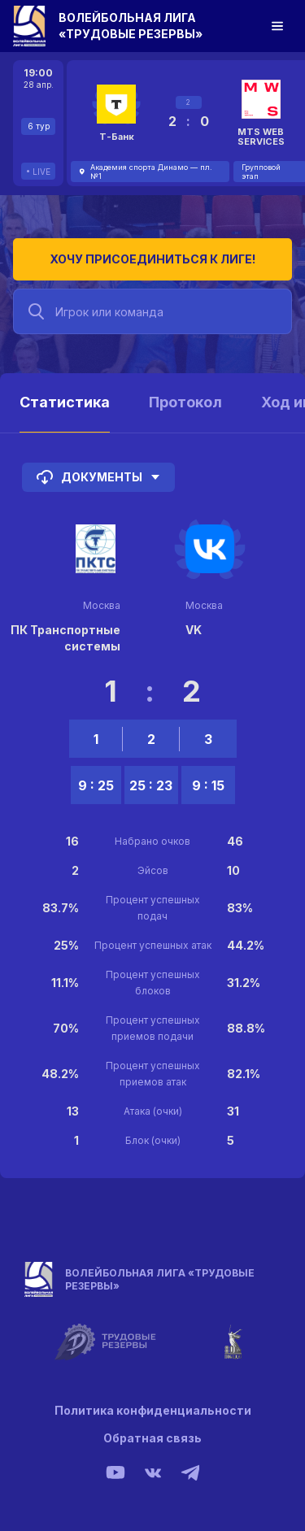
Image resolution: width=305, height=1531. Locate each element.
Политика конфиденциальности (152, 1410)
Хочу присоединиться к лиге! (152, 259)
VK (193, 630)
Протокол (185, 402)
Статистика (65, 402)
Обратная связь (152, 1438)
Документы (98, 477)
